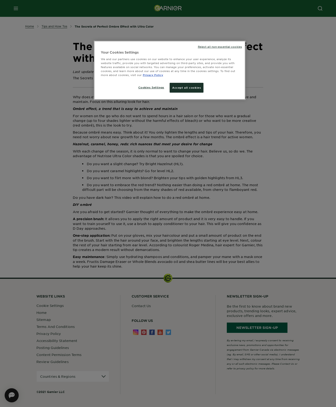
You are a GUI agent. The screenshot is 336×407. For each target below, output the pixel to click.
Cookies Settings (151, 87)
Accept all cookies (186, 87)
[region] (169, 70)
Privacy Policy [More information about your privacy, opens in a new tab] (153, 74)
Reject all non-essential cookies (220, 46)
